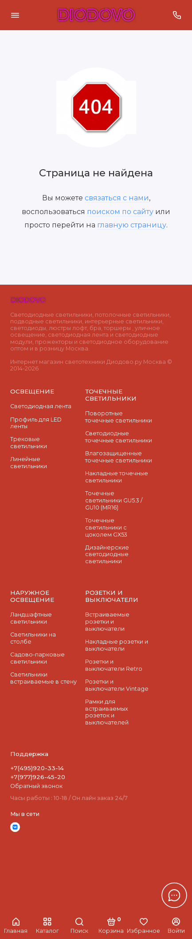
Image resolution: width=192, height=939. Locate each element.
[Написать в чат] (174, 895)
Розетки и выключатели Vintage (117, 685)
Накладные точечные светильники (116, 477)
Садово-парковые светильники (37, 658)
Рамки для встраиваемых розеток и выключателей (107, 712)
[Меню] (15, 15)
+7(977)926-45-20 (37, 776)
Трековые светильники (28, 443)
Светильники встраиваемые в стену (43, 678)
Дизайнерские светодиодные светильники (107, 554)
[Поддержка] (177, 15)
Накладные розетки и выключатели (116, 645)
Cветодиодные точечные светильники (118, 437)
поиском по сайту (120, 211)
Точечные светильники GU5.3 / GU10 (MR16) (113, 500)
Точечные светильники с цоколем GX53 (106, 527)
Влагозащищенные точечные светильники (118, 457)
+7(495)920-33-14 (37, 768)
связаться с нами (117, 197)
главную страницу (131, 224)
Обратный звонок (36, 786)
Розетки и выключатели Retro (113, 665)
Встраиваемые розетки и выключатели (107, 621)
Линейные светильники (28, 463)
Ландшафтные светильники (31, 618)
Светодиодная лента (40, 406)
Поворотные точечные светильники (118, 417)
